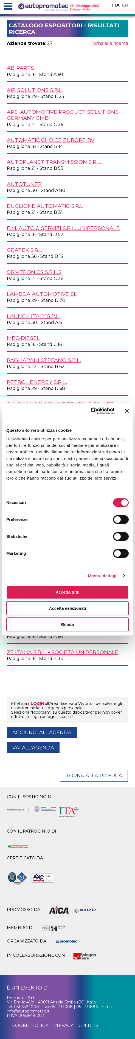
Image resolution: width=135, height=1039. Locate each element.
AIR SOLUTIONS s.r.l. (35, 90)
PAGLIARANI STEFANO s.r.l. (44, 360)
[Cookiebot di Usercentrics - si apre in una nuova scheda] (91, 411)
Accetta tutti (68, 592)
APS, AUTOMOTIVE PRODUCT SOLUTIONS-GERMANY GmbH (63, 115)
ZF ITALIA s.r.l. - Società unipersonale (63, 652)
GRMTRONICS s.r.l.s (34, 272)
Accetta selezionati (67, 608)
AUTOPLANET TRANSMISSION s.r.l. (54, 162)
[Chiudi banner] (127, 411)
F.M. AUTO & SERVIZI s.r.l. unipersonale (63, 228)
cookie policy (30, 1025)
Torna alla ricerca (109, 43)
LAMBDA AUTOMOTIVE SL (42, 294)
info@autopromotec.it (28, 1011)
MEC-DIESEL (23, 338)
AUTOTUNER (24, 184)
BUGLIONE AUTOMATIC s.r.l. (46, 206)
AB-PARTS (20, 68)
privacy (63, 1025)
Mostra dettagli (102, 575)
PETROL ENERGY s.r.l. (37, 382)
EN (125, 5)
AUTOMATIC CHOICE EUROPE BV (50, 140)
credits (88, 1025)
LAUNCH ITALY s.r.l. (33, 316)
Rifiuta (67, 624)
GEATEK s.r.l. (25, 250)
